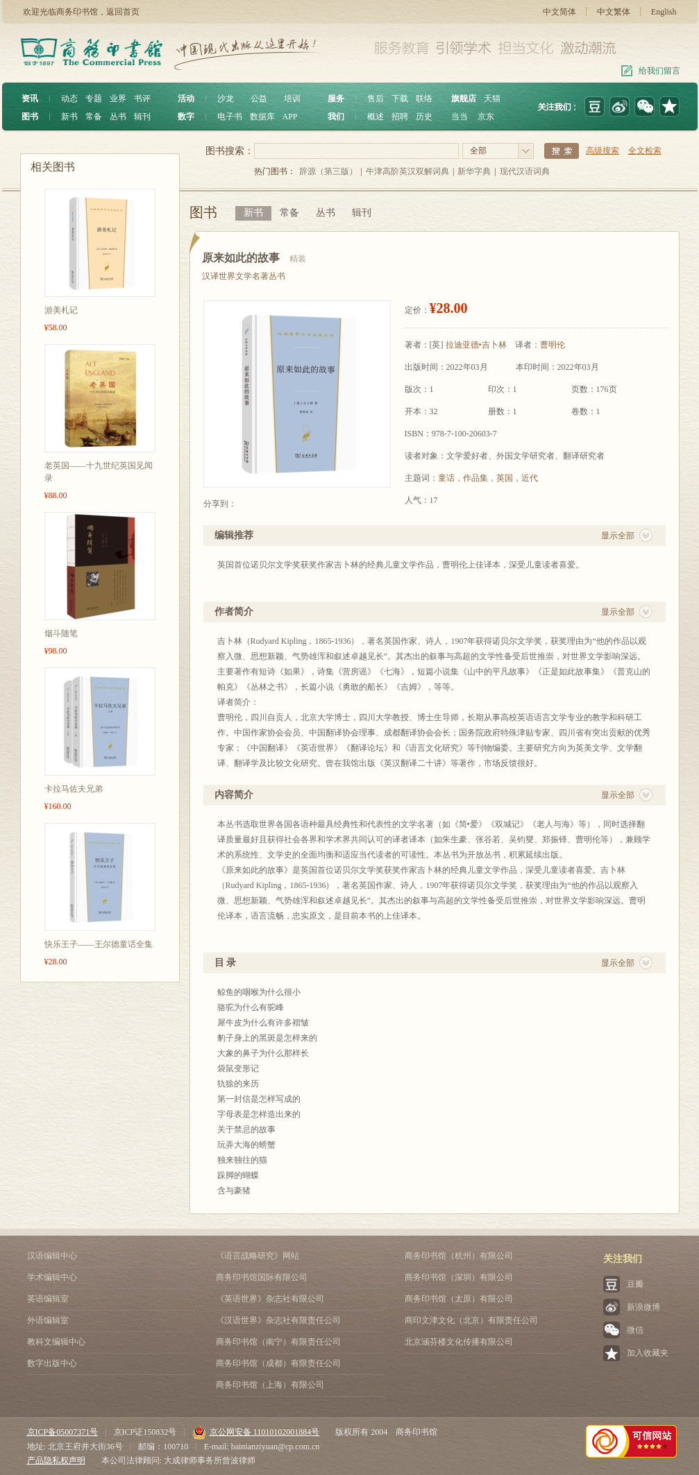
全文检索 (645, 150)
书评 (142, 98)
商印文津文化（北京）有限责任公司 (471, 1320)
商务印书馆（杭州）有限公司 (459, 1256)
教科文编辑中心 (56, 1342)
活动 (186, 98)
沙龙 (225, 98)
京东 (486, 116)
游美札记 (61, 310)
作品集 (475, 478)
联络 (424, 98)
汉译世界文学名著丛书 (243, 276)
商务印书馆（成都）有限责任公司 (278, 1363)
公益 (259, 98)
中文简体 (559, 12)
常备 (93, 116)
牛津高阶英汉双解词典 (407, 171)
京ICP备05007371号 (63, 1432)
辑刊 (142, 116)
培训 (292, 98)
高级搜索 (602, 150)
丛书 (118, 116)
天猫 (492, 98)
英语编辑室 (48, 1299)
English (664, 12)
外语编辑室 (48, 1320)
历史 (424, 116)
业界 (118, 98)
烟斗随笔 (61, 633)
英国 (504, 478)
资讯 (30, 98)
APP (290, 116)
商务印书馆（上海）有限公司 (270, 1385)
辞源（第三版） (328, 171)
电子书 (229, 116)
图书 (30, 116)
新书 (69, 116)
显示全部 (617, 535)
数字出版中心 (52, 1363)
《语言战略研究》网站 (257, 1256)
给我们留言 (659, 71)
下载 (399, 98)
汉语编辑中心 (52, 1256)
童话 (446, 478)
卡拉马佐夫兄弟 (73, 789)
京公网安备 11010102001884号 (256, 1432)
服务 (336, 98)
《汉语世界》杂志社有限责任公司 (278, 1320)
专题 (93, 98)
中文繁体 (613, 12)
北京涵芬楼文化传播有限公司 (459, 1342)
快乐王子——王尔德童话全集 (98, 944)
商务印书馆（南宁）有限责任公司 (278, 1342)
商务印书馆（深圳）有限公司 (459, 1277)
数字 (186, 116)
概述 (375, 116)
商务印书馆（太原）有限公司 (459, 1299)
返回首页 (123, 12)
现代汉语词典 (525, 171)
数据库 (262, 116)
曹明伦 (552, 345)
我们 (336, 116)
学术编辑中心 (52, 1277)
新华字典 (474, 171)
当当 (459, 116)
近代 (529, 478)
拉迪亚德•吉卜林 (476, 345)
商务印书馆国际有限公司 (262, 1277)
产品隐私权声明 (56, 1460)
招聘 (399, 116)
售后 (375, 98)
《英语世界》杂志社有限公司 (270, 1299)
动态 (69, 98)
